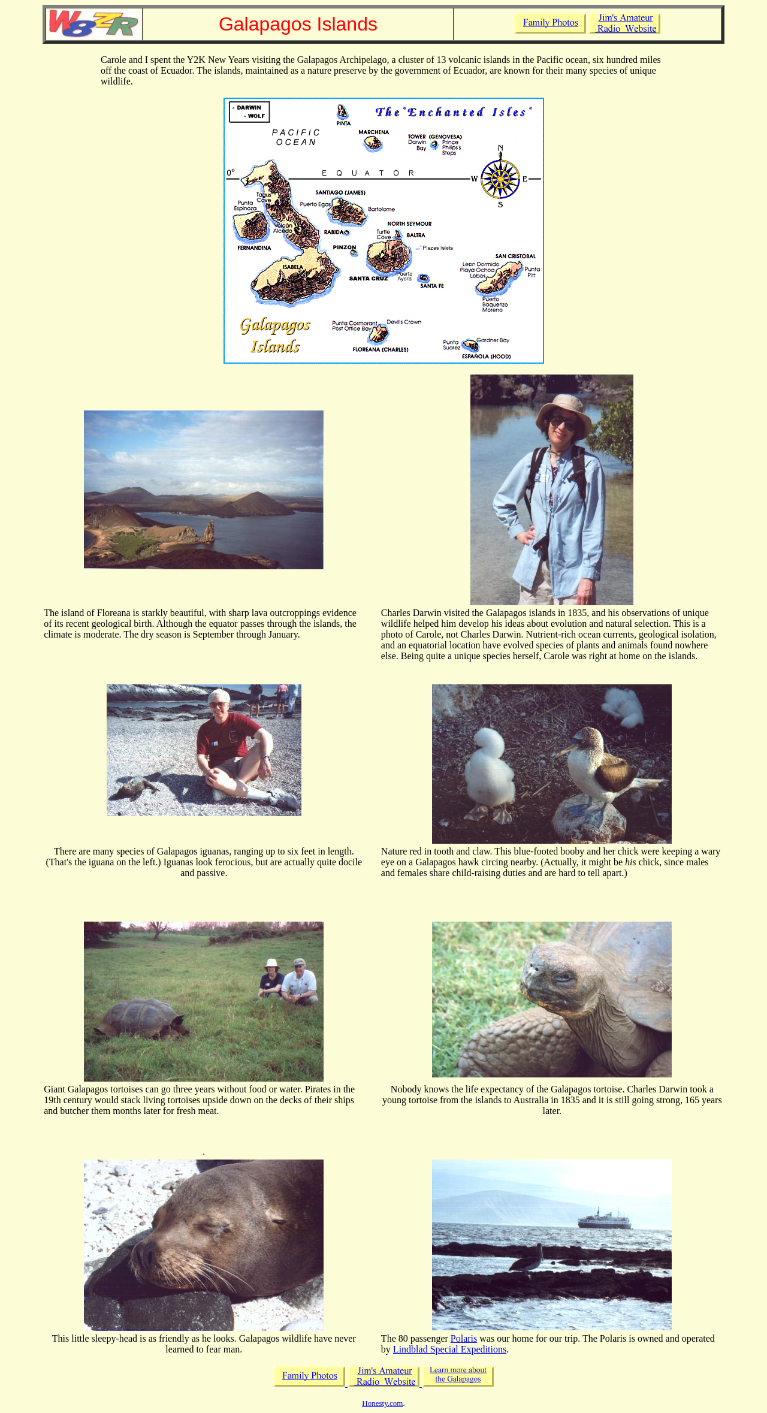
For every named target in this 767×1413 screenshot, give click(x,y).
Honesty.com (382, 1403)
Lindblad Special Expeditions (449, 1349)
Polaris (464, 1338)
